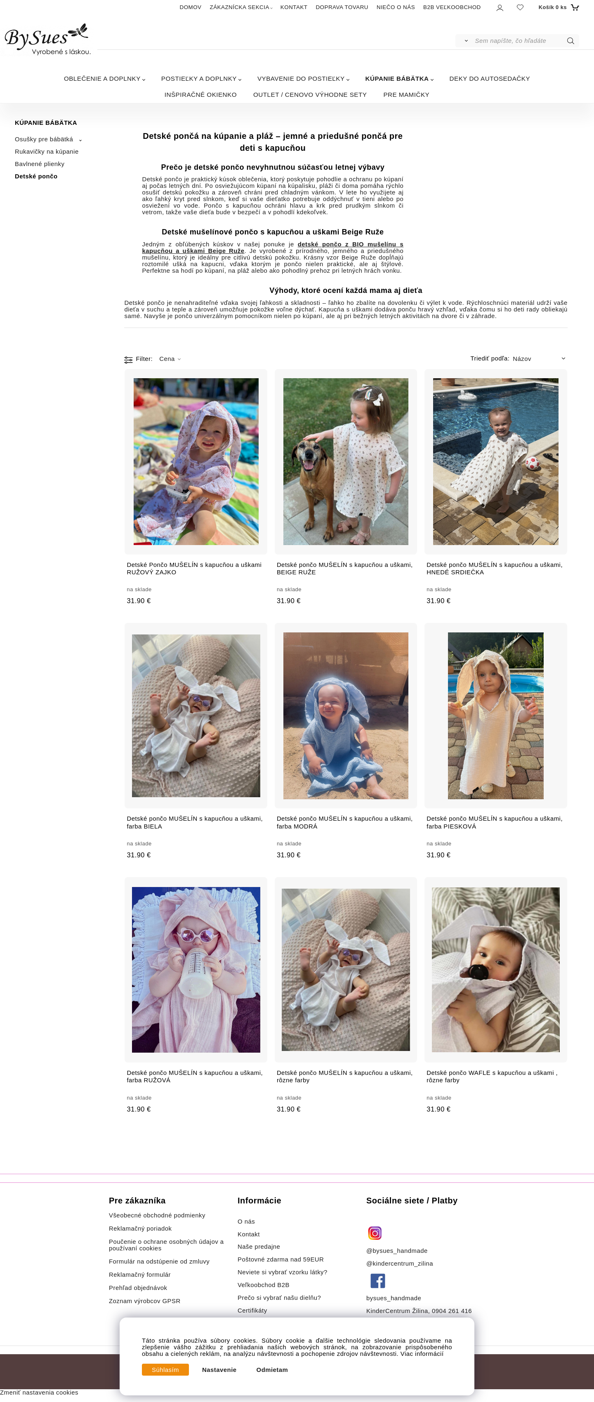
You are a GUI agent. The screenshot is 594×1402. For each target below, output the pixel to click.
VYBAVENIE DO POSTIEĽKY (301, 78)
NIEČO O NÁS (396, 7)
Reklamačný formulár (140, 1274)
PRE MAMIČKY (406, 94)
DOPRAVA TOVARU (342, 7)
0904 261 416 (452, 1311)
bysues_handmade (394, 1298)
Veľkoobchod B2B (264, 1285)
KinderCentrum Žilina (397, 1311)
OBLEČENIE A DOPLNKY (102, 78)
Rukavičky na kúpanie (47, 151)
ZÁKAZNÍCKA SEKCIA (239, 7)
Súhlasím (165, 1370)
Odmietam (272, 1370)
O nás (246, 1221)
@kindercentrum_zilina (400, 1263)
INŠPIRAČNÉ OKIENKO (201, 94)
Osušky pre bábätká (44, 139)
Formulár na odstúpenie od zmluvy (159, 1261)
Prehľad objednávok (138, 1288)
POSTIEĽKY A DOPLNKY (199, 78)
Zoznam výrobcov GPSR (145, 1301)
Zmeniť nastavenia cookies (39, 1392)
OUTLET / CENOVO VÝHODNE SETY (310, 94)
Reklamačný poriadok (140, 1228)
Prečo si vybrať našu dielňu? (279, 1297)
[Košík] (558, 7)
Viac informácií (422, 1354)
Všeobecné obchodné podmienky (157, 1215)
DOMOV (191, 7)
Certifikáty (252, 1310)
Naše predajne (259, 1246)
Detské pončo (36, 176)
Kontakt (250, 1234)
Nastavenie (219, 1370)
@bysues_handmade (397, 1251)
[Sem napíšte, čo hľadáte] (526, 40)
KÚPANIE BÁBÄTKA (397, 78)
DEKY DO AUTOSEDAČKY (490, 78)
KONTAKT (294, 7)
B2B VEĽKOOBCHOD (452, 7)
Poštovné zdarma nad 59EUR (281, 1259)
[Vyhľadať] (464, 40)
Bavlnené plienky (39, 164)
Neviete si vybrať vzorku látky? (283, 1272)
